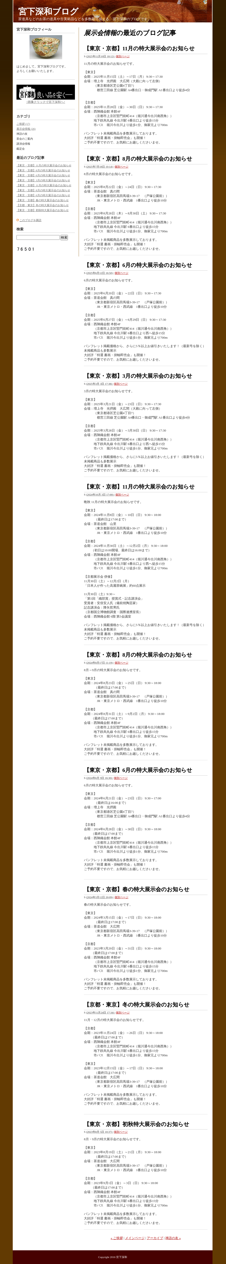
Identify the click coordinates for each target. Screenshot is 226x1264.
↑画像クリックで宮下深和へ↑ (45, 94)
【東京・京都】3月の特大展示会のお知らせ (138, 376)
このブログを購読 (30, 220)
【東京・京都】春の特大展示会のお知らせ (137, 889)
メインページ (135, 1238)
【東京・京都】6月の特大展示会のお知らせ (138, 265)
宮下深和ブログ (48, 11)
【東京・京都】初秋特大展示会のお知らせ (136, 1124)
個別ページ (123, 56)
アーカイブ (155, 1238)
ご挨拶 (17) (23, 123)
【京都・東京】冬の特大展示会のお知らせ (137, 1005)
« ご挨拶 (117, 1238)
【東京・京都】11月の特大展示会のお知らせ (139, 48)
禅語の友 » (173, 1238)
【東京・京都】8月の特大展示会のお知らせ (138, 159)
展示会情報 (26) (25, 128)
